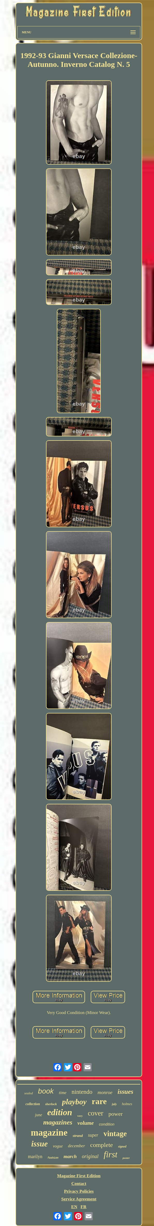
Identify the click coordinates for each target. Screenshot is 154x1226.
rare (99, 1101)
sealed (28, 1093)
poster (126, 1157)
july (114, 1104)
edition (59, 1112)
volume (86, 1123)
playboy (74, 1101)
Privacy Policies (79, 1191)
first (110, 1154)
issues (125, 1091)
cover (95, 1113)
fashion (53, 1158)
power (116, 1114)
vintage (115, 1133)
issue (39, 1143)
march (70, 1156)
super (93, 1135)
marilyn (35, 1156)
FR (84, 1206)
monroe (105, 1092)
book (46, 1091)
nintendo (82, 1092)
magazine (49, 1133)
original (90, 1156)
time (62, 1092)
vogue (58, 1146)
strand (78, 1136)
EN (74, 1206)
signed (122, 1146)
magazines (57, 1122)
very (80, 1115)
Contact (78, 1183)
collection (33, 1104)
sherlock (51, 1104)
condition (106, 1124)
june (38, 1115)
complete (101, 1145)
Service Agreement (78, 1199)
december (76, 1145)
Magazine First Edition (79, 1175)
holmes (127, 1104)
